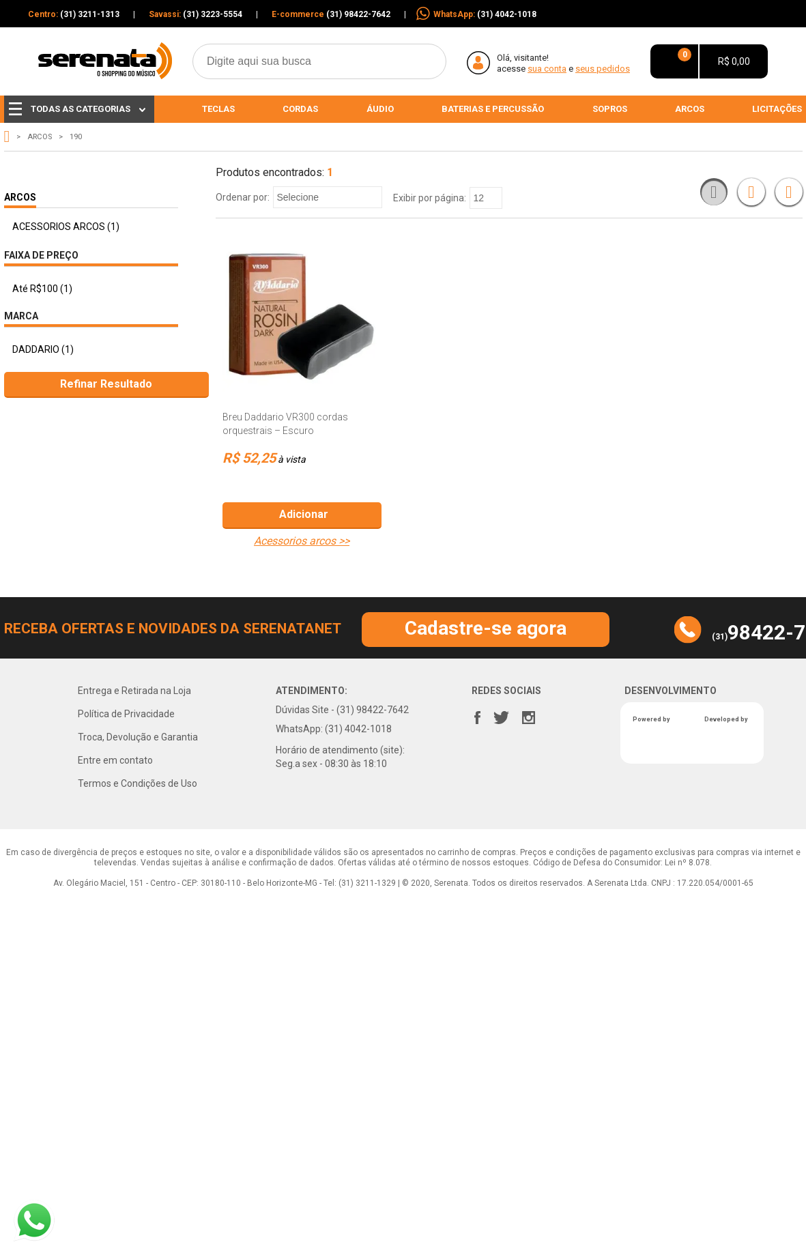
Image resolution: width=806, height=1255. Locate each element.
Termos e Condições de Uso (137, 783)
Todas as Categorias (77, 108)
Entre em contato (115, 760)
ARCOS (39, 137)
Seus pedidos (602, 68)
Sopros (609, 109)
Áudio (380, 109)
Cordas (300, 109)
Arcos (689, 109)
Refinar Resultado (106, 383)
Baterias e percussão (493, 109)
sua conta (547, 68)
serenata (7, 136)
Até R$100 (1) (42, 288)
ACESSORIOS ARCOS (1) (65, 226)
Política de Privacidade (126, 714)
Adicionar (303, 514)
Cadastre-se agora (485, 628)
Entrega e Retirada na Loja (134, 690)
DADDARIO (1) (43, 349)
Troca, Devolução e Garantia (138, 737)
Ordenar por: (243, 197)
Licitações (777, 109)
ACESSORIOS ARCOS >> (301, 541)
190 (76, 137)
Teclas (218, 109)
